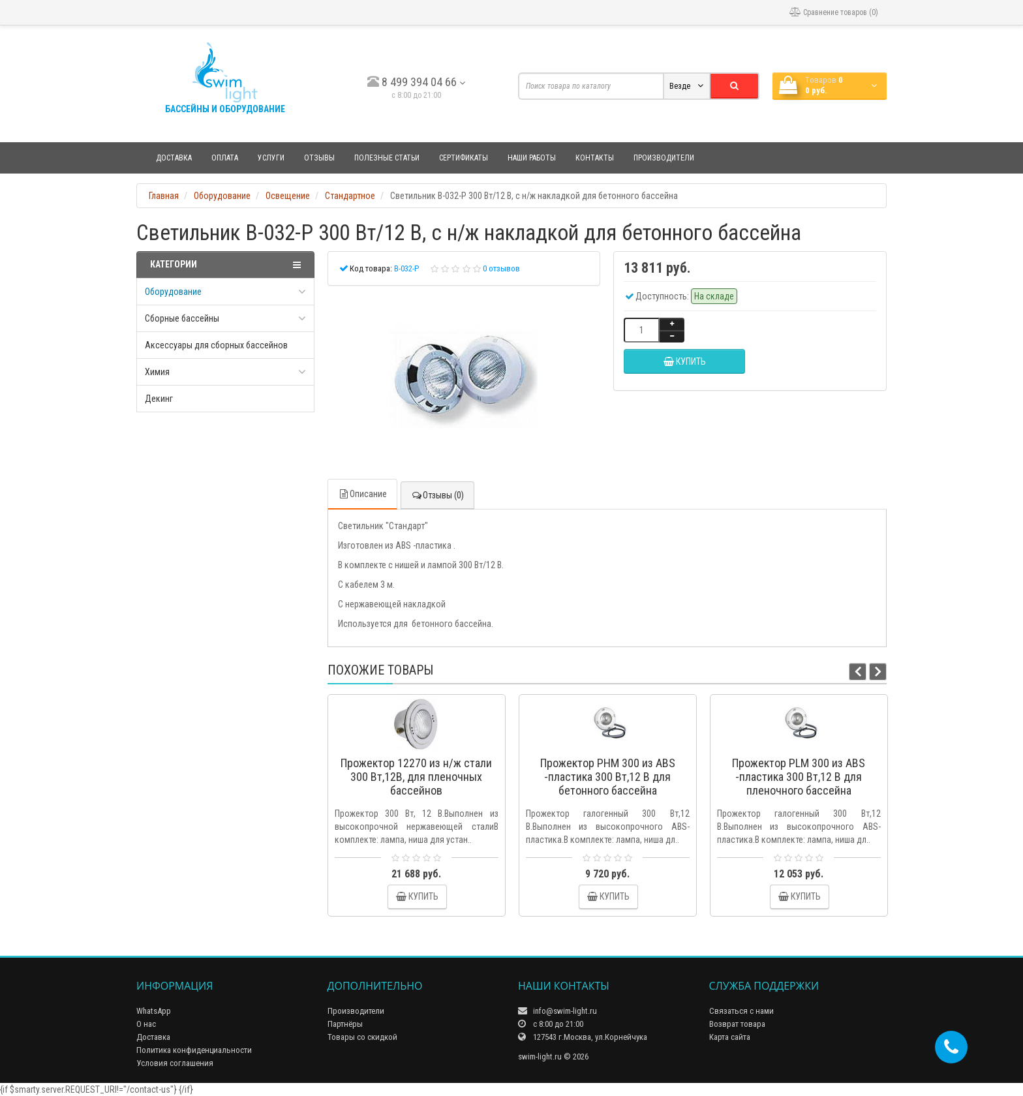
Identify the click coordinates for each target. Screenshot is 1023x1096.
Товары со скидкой (362, 1037)
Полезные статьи (387, 157)
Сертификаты (463, 157)
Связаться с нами (741, 1011)
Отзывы (319, 157)
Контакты (594, 157)
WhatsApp (153, 1011)
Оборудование (173, 291)
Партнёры (345, 1024)
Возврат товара (737, 1024)
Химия (157, 372)
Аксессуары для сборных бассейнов (216, 345)
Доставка (174, 157)
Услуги (271, 157)
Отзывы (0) (437, 495)
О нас (146, 1024)
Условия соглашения (174, 1063)
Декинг (159, 398)
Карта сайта (729, 1037)
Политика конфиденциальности (194, 1050)
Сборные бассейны (182, 318)
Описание (362, 494)
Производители (664, 157)
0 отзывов (501, 268)
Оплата (224, 157)
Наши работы (532, 157)
